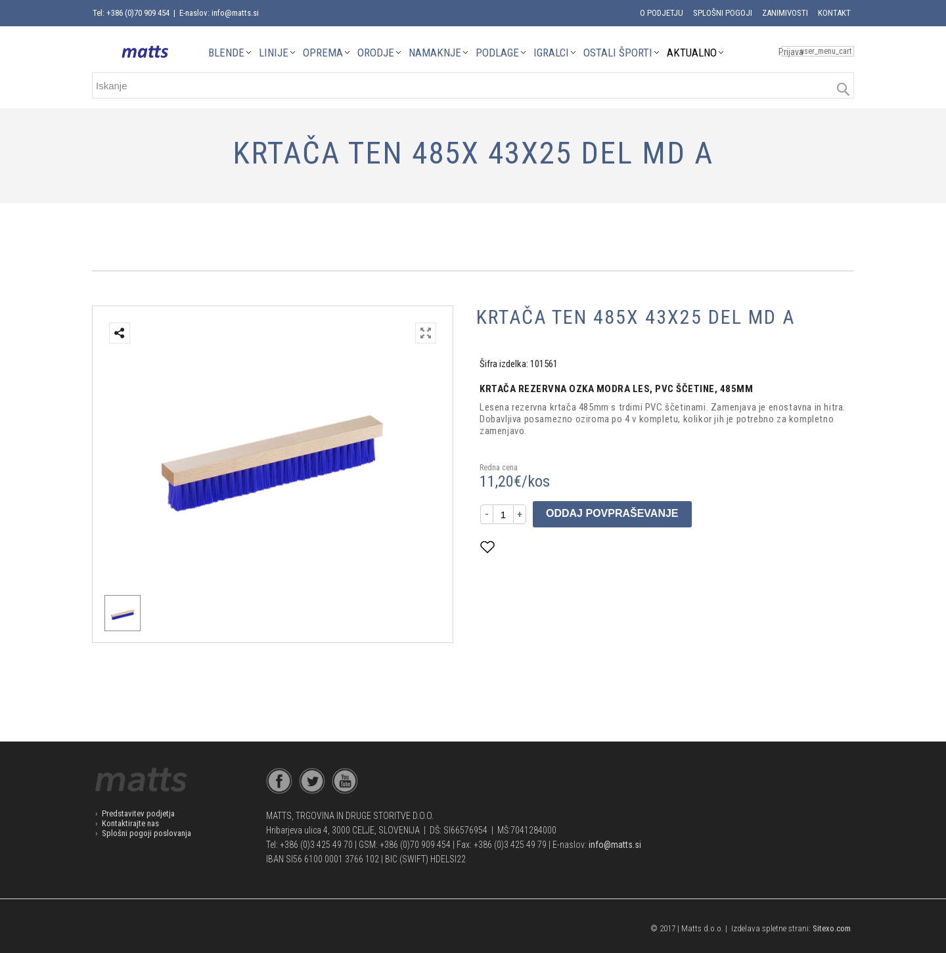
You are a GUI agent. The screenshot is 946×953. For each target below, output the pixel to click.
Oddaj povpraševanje (612, 513)
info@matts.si (615, 844)
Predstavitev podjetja (138, 813)
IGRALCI (551, 52)
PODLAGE (497, 52)
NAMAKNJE (435, 52)
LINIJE (273, 52)
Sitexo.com (832, 928)
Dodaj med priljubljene (552, 546)
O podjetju (661, 13)
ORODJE (375, 52)
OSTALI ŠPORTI (617, 52)
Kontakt (834, 13)
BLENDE (226, 52)
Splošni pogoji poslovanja (146, 833)
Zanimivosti (785, 13)
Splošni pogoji (722, 13)
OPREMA (323, 52)
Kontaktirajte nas (130, 823)
